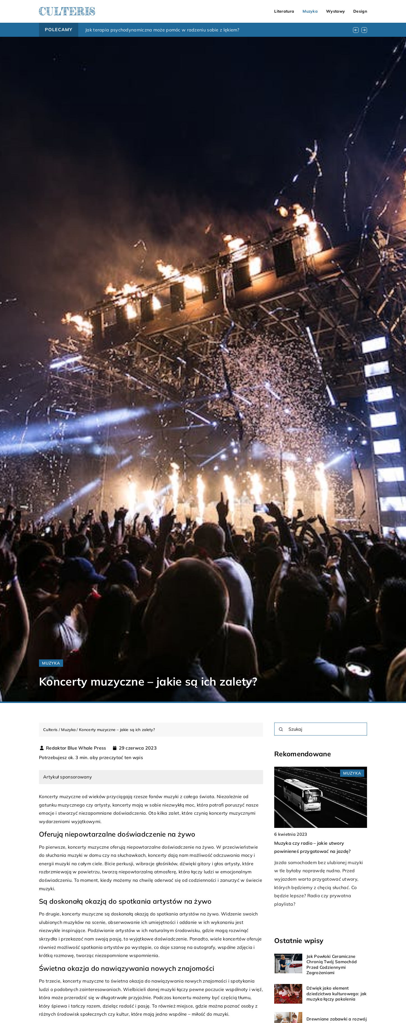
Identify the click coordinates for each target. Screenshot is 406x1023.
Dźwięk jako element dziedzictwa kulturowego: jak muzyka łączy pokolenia (336, 993)
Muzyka (310, 11)
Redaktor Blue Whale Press (76, 748)
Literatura (284, 11)
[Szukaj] (281, 729)
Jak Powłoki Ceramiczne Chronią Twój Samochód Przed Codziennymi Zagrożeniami (331, 965)
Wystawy (335, 11)
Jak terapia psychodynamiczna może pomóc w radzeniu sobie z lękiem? (162, 30)
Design (360, 11)
